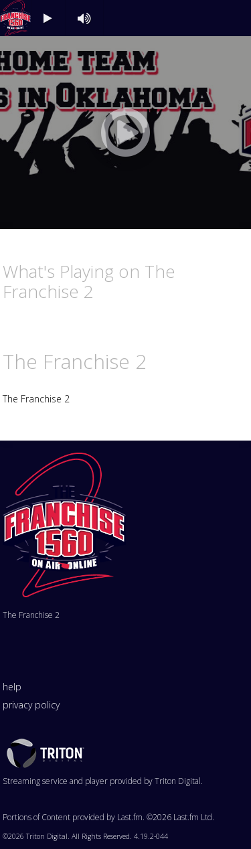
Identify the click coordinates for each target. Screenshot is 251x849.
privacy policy (31, 704)
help (12, 686)
